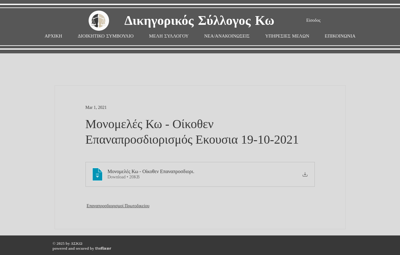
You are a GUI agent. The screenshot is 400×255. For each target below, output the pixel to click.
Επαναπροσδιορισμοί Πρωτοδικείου (118, 206)
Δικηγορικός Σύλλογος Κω (200, 21)
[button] (168, 36)
